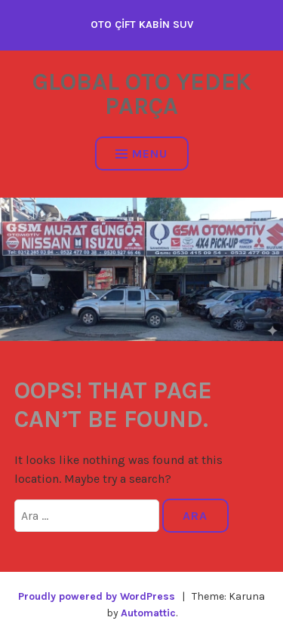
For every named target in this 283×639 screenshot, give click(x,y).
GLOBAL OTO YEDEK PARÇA (141, 94)
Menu (141, 153)
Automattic (148, 613)
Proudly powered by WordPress (96, 596)
